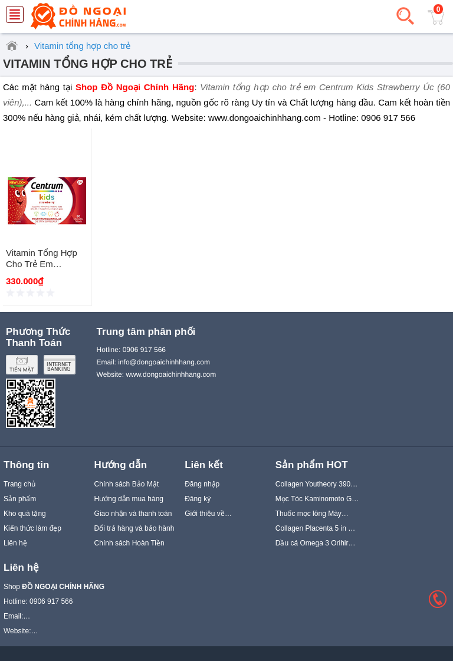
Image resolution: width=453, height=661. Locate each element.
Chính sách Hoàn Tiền (129, 543)
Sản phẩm (20, 499)
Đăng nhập (202, 484)
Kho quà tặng (25, 513)
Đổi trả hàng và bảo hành (134, 528)
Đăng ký (198, 499)
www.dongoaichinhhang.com (171, 374)
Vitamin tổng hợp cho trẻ (87, 63)
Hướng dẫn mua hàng (128, 499)
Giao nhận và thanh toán (133, 513)
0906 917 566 (144, 350)
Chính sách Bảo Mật (126, 484)
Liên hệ (15, 543)
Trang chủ (19, 484)
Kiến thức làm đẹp (32, 528)
